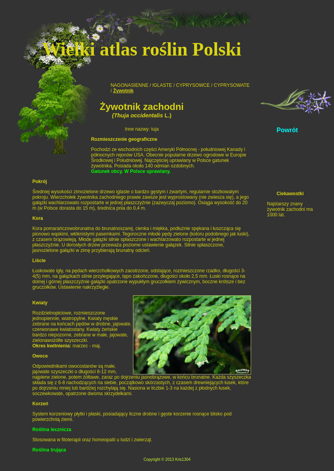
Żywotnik (123, 90)
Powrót (287, 130)
